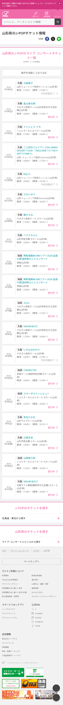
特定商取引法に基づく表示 (12, 588)
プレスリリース (8, 643)
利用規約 (5, 575)
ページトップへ (31, 561)
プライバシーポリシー (10, 584)
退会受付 (35, 579)
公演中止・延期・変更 (40, 584)
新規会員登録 (37, 575)
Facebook (39, 613)
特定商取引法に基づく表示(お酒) (14, 592)
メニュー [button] (57, 16)
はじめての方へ (37, 592)
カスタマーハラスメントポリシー (44, 596)
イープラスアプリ (8, 609)
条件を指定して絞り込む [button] (34, 72)
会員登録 (46, 16)
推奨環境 (35, 588)
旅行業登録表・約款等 (10, 596)
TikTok (37, 626)
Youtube (38, 617)
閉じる (59, 3)
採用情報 (5, 647)
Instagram (39, 621)
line (59, 39)
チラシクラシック (8, 613)
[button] (58, 518)
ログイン (35, 16)
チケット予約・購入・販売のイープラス (5, 14)
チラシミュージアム (9, 617)
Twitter (53, 39)
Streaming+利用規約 (10, 579)
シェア (47, 39)
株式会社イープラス (9, 638)
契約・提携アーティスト (11, 651)
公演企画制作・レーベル (11, 655)
